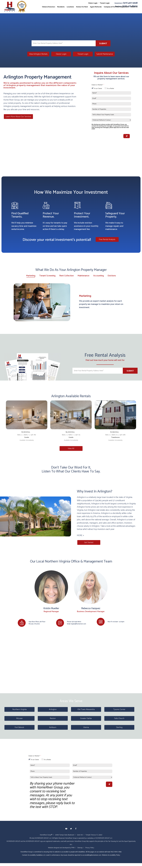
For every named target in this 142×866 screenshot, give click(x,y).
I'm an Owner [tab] (98, 88)
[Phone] (111, 104)
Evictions (112, 275)
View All (71, 448)
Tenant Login (105, 3)
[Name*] (111, 93)
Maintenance (83, 275)
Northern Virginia (19, 709)
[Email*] (111, 98)
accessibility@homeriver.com (91, 855)
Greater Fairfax (86, 718)
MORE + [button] (80, 535)
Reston (53, 718)
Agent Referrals (96, 7)
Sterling (119, 727)
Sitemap (80, 847)
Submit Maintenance (104, 54)
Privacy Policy (89, 847)
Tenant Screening (47, 275)
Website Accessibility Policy (111, 855)
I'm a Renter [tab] (110, 88)
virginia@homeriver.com (78, 624)
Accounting (98, 275)
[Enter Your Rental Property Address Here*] (64, 43)
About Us (134, 7)
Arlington (53, 709)
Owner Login (92, 3)
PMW (73, 847)
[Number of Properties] (111, 109)
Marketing (30, 275)
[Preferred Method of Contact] (111, 120)
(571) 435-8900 (76, 621)
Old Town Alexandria (86, 709)
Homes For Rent (82, 7)
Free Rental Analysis (107, 239)
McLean (19, 718)
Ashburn (52, 727)
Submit (103, 43)
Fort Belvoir (19, 727)
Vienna (86, 727)
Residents (61, 7)
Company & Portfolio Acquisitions (116, 7)
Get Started (88, 542)
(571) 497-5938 (130, 3)
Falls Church (119, 718)
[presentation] (106, 135)
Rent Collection (66, 275)
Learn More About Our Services (18, 116)
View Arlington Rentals (38, 54)
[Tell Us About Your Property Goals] (111, 114)
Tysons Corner (119, 709)
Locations (70, 7)
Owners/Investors (48, 7)
